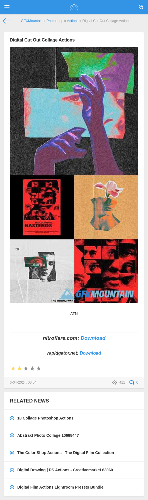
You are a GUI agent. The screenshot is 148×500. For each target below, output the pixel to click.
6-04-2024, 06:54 (23, 382)
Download (93, 338)
